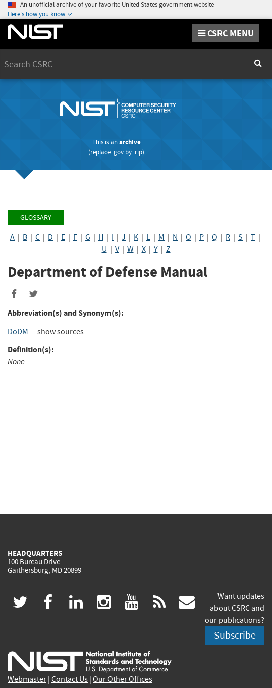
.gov (118, 152)
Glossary (35, 217)
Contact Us (69, 679)
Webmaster (27, 679)
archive (130, 142)
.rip (137, 152)
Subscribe (235, 635)
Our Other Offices (122, 679)
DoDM (18, 332)
